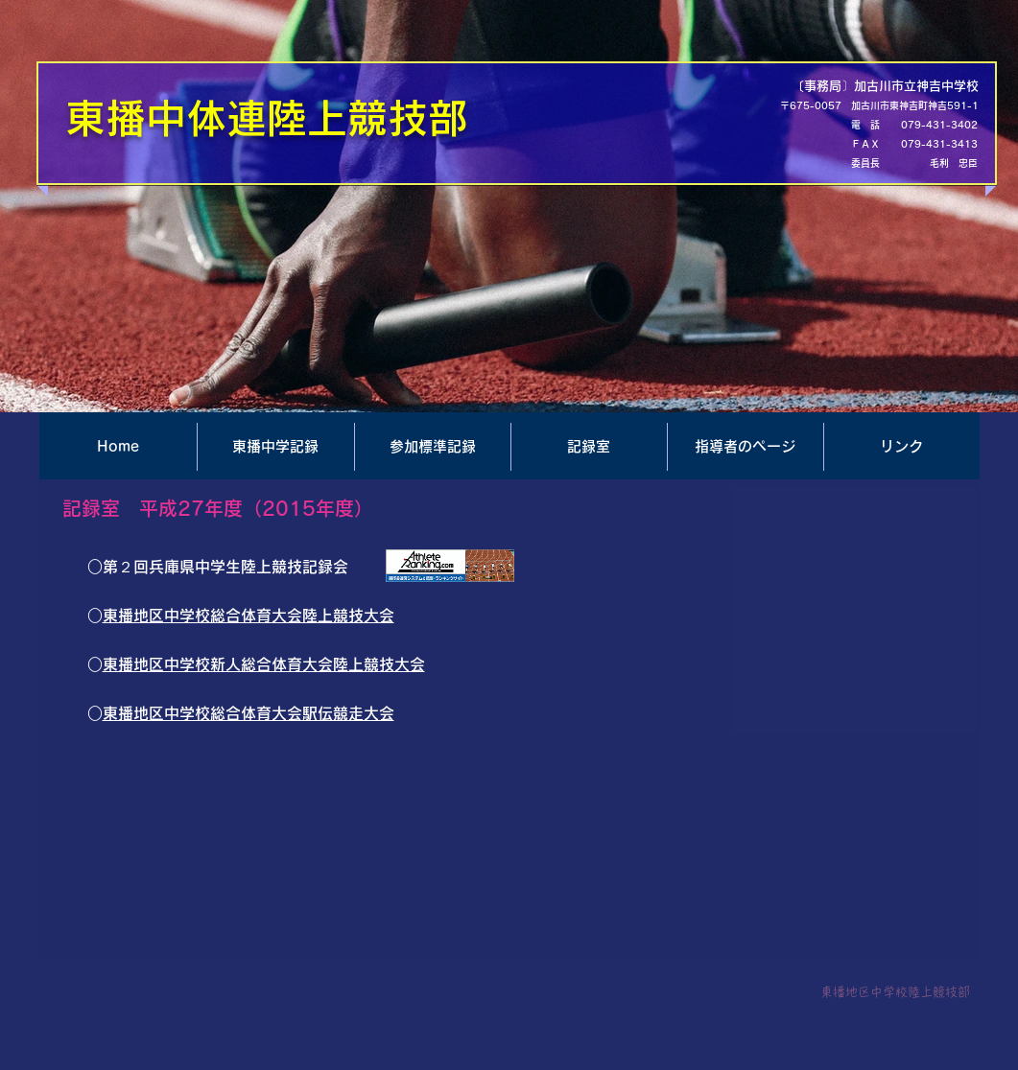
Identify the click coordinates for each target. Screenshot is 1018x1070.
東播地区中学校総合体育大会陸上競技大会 (248, 615)
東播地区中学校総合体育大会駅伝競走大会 (248, 713)
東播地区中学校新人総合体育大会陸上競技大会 (264, 664)
